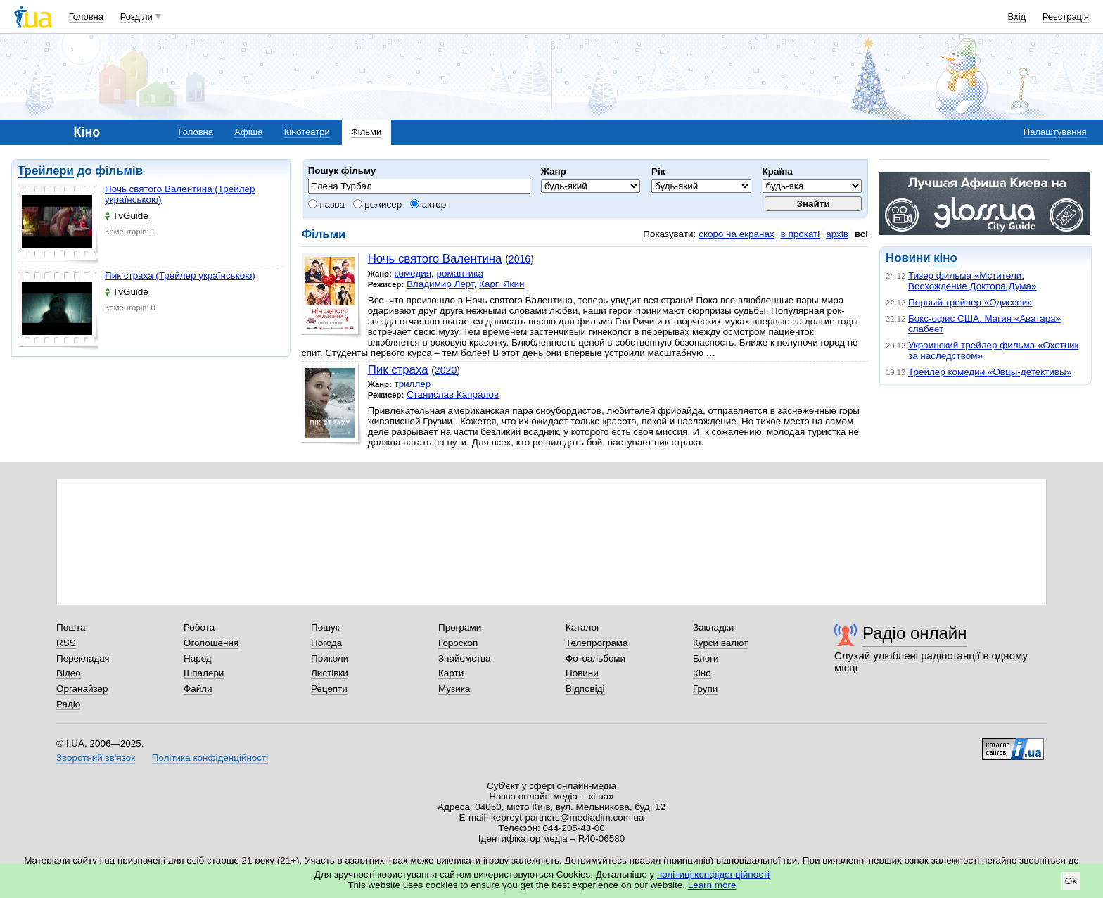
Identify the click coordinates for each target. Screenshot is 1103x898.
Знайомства (464, 658)
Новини (582, 673)
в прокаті (800, 234)
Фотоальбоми (595, 658)
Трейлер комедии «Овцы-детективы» (989, 372)
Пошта (70, 627)
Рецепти (329, 688)
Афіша (248, 132)
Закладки (713, 627)
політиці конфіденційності (713, 874)
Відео (68, 673)
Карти (451, 673)
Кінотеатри (307, 132)
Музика (454, 688)
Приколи (329, 658)
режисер (377, 204)
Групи (705, 688)
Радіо (68, 704)
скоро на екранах (736, 234)
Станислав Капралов (453, 394)
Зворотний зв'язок (95, 757)
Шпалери (204, 673)
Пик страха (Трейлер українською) (180, 275)
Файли (198, 688)
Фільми (366, 132)
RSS (66, 643)
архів (837, 234)
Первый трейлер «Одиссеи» (970, 302)
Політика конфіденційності (210, 757)
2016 (519, 259)
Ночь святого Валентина (435, 258)
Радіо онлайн (914, 633)
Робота (199, 627)
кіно (945, 258)
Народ (198, 658)
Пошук (325, 627)
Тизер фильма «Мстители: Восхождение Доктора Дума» (972, 280)
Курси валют (720, 643)
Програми (459, 627)
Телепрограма (597, 643)
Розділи (136, 16)
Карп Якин (501, 284)
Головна (86, 16)
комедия (412, 273)
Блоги (706, 658)
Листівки (329, 673)
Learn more (712, 885)
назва (326, 204)
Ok (1071, 880)
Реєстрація (1066, 16)
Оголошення (211, 643)
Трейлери (46, 170)
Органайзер (82, 688)
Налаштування (1055, 132)
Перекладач (82, 658)
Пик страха (398, 370)
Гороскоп (458, 643)
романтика (460, 273)
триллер (412, 384)
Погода (326, 643)
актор (428, 204)
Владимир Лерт (440, 284)
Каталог (583, 627)
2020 (446, 370)
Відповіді (585, 688)
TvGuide (126, 215)
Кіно (702, 673)
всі (861, 234)
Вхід (1017, 16)
